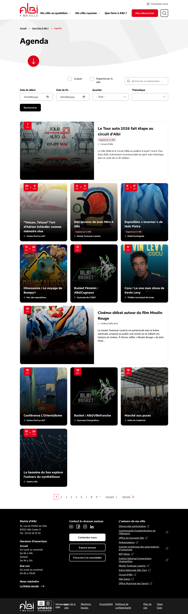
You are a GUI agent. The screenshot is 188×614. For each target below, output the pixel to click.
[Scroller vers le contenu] (33, 61)
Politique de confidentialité (123, 606)
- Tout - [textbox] (100, 96)
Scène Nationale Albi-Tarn (133, 570)
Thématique (138, 90)
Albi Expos (124, 579)
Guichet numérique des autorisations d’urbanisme (139, 548)
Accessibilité (106, 604)
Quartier (97, 90)
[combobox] (110, 97)
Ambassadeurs (127, 542)
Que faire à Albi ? (116, 13)
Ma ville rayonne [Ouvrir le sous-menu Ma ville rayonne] (86, 13)
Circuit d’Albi (126, 574)
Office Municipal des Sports (134, 583)
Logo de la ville (70, 606)
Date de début (27, 90)
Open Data (160, 606)
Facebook (78, 527)
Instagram (85, 527)
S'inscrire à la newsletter (87, 557)
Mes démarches (144, 13)
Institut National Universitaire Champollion (135, 560)
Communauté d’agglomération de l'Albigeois (137, 532)
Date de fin (62, 90)
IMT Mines (124, 554)
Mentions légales (86, 606)
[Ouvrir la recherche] (164, 13)
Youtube (71, 527)
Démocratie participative (132, 526)
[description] (146, 81)
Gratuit (78, 78)
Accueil (23, 28)
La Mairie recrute (29, 586)
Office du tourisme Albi (131, 538)
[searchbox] (137, 96)
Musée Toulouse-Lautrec (132, 565)
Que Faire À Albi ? (40, 28)
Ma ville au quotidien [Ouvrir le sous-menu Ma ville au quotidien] (54, 13)
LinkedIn (92, 527)
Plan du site (147, 606)
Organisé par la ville (104, 80)
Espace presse (87, 547)
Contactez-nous (159, 4)
